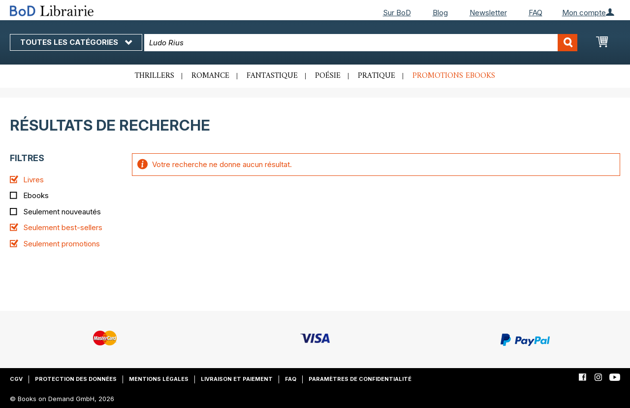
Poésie (328, 76)
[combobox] (360, 42)
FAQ (535, 12)
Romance (210, 76)
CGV (16, 378)
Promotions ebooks (453, 76)
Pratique (376, 76)
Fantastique (272, 76)
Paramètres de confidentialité (360, 378)
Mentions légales (159, 378)
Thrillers (154, 76)
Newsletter (488, 12)
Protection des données (76, 378)
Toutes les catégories (76, 42)
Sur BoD (397, 12)
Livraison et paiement (237, 378)
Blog (440, 12)
